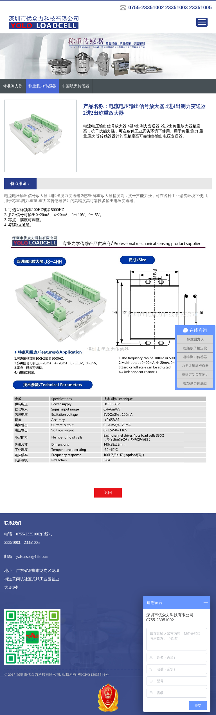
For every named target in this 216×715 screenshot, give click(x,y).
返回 (108, 493)
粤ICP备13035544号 (93, 674)
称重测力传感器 (42, 86)
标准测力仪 (12, 86)
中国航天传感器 (75, 86)
